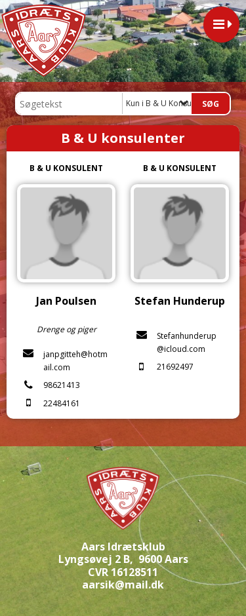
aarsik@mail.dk (123, 584)
